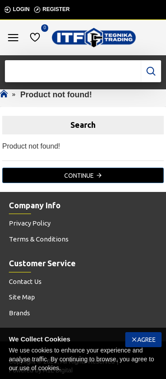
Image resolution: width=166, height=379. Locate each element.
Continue (79, 175)
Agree (146, 339)
